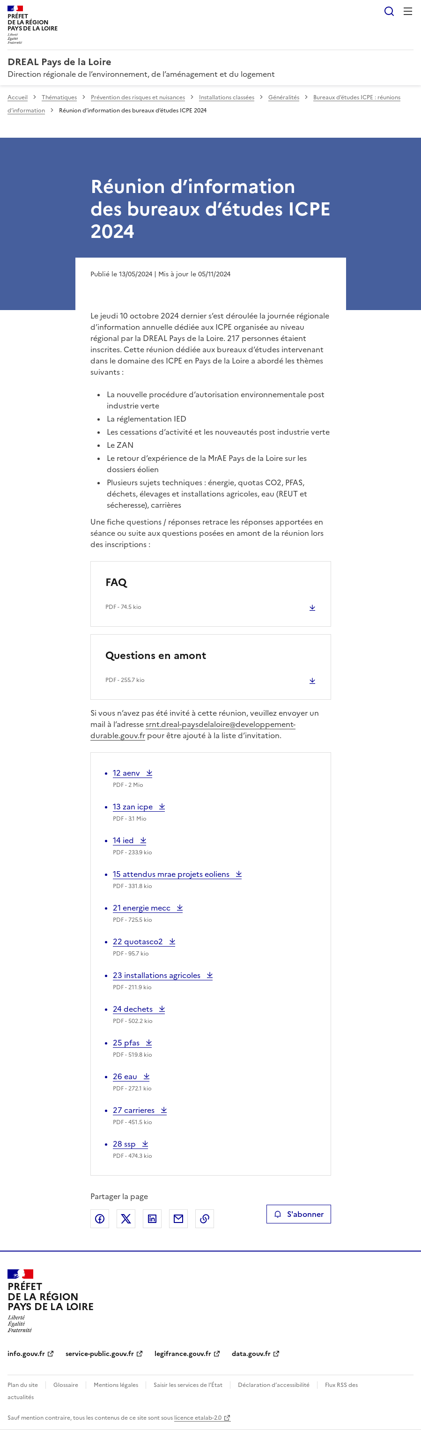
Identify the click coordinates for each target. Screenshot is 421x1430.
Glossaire (65, 1385)
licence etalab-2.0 (198, 1418)
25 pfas (132, 1042)
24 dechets (134, 1009)
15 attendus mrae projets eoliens (172, 874)
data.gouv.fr (251, 1354)
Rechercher (389, 11)
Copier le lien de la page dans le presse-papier (204, 1218)
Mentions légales (116, 1385)
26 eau (131, 1076)
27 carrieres (134, 1110)
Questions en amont (155, 655)
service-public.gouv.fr (100, 1354)
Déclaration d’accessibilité (274, 1385)
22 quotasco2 (139, 941)
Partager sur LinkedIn (152, 1218)
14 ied (129, 840)
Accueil (17, 97)
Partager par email (178, 1218)
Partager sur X (126, 1218)
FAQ (115, 582)
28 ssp (130, 1143)
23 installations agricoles (157, 975)
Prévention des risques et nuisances (138, 97)
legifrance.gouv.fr (183, 1354)
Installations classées (226, 97)
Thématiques (59, 97)
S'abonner (298, 1214)
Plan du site (22, 1385)
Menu (408, 11)
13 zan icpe (134, 806)
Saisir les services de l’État (188, 1385)
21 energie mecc (142, 907)
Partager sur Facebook (99, 1218)
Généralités (283, 97)
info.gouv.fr (26, 1354)
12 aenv (128, 772)
